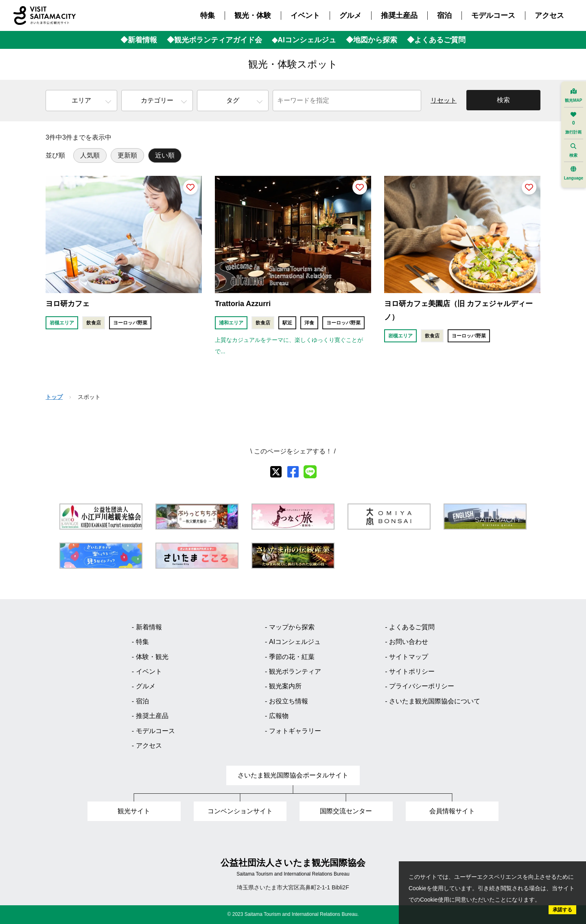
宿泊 (444, 15)
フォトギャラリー (295, 730)
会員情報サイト (452, 811)
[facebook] (293, 471)
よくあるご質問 (412, 627)
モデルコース (493, 15)
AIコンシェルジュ (295, 641)
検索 (503, 99)
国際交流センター (346, 811)
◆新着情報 (138, 40)
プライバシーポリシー (421, 686)
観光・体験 (252, 15)
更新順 (127, 155)
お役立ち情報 (288, 701)
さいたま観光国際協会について (434, 701)
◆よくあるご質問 (436, 40)
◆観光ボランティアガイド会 (214, 40)
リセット (444, 100)
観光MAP (573, 95)
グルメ (350, 15)
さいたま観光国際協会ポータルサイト (293, 775)
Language (573, 173)
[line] (310, 471)
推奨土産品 (399, 15)
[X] (275, 471)
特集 (207, 15)
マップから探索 (292, 627)
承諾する (562, 910)
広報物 (279, 715)
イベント (305, 15)
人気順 (90, 155)
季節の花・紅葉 (292, 656)
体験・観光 (152, 656)
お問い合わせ (408, 641)
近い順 (165, 155)
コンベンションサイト (240, 811)
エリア (81, 100)
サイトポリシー (412, 671)
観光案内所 (285, 686)
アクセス (549, 15)
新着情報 (149, 627)
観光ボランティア (295, 671)
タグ (232, 100)
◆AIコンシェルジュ (304, 40)
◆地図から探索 (371, 40)
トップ (54, 397)
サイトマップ (408, 656)
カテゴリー (157, 100)
